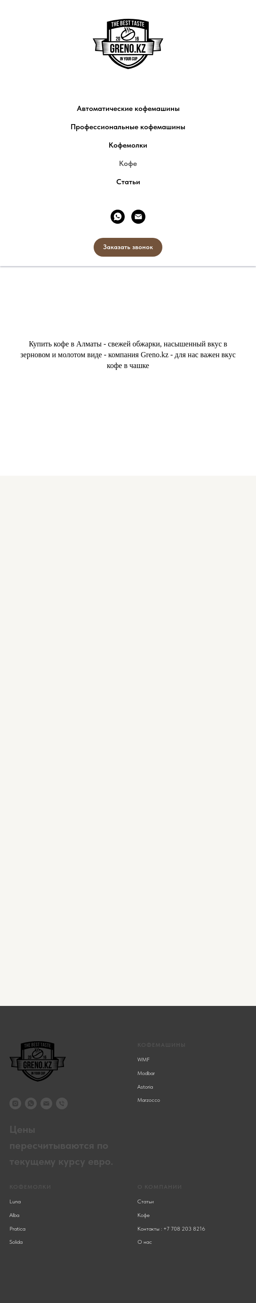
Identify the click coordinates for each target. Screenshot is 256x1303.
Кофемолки (128, 145)
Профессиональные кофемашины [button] (128, 126)
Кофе (128, 163)
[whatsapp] (118, 217)
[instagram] (15, 1103)
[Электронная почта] (138, 217)
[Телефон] (62, 1103)
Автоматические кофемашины (128, 108)
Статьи (128, 181)
